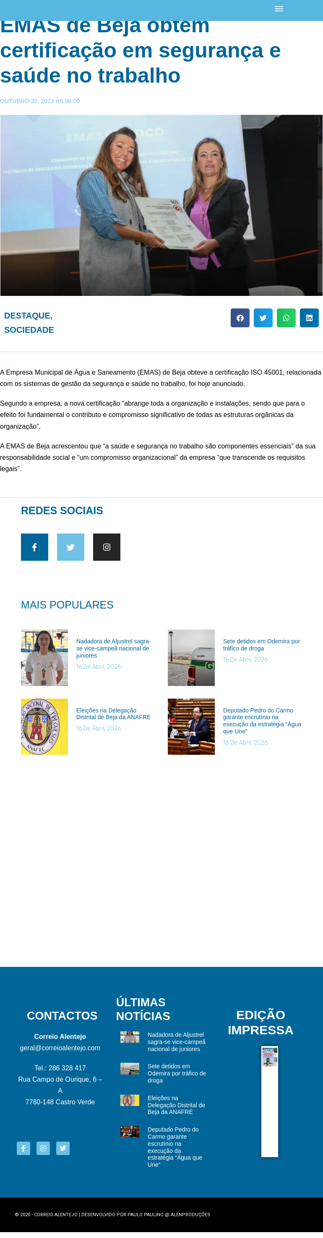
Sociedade (29, 329)
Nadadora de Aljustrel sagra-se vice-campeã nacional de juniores (113, 654)
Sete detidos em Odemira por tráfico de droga (261, 651)
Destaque (27, 315)
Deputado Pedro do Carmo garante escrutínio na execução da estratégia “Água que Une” (262, 727)
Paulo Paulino (146, 1220)
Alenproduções (190, 1220)
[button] (240, 317)
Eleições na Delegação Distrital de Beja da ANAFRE (113, 720)
